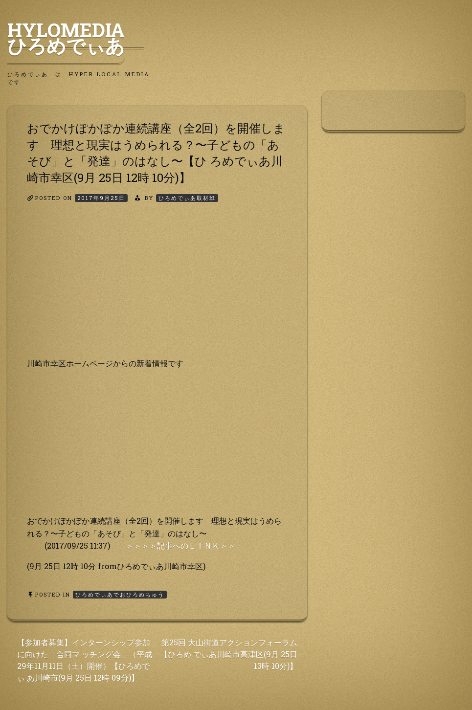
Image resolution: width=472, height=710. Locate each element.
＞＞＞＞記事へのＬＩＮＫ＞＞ (180, 545)
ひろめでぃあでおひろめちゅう (119, 594)
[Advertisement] (157, 288)
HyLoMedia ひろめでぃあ (75, 37)
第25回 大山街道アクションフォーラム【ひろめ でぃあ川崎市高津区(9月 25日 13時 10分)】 (228, 654)
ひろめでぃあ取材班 (187, 197)
